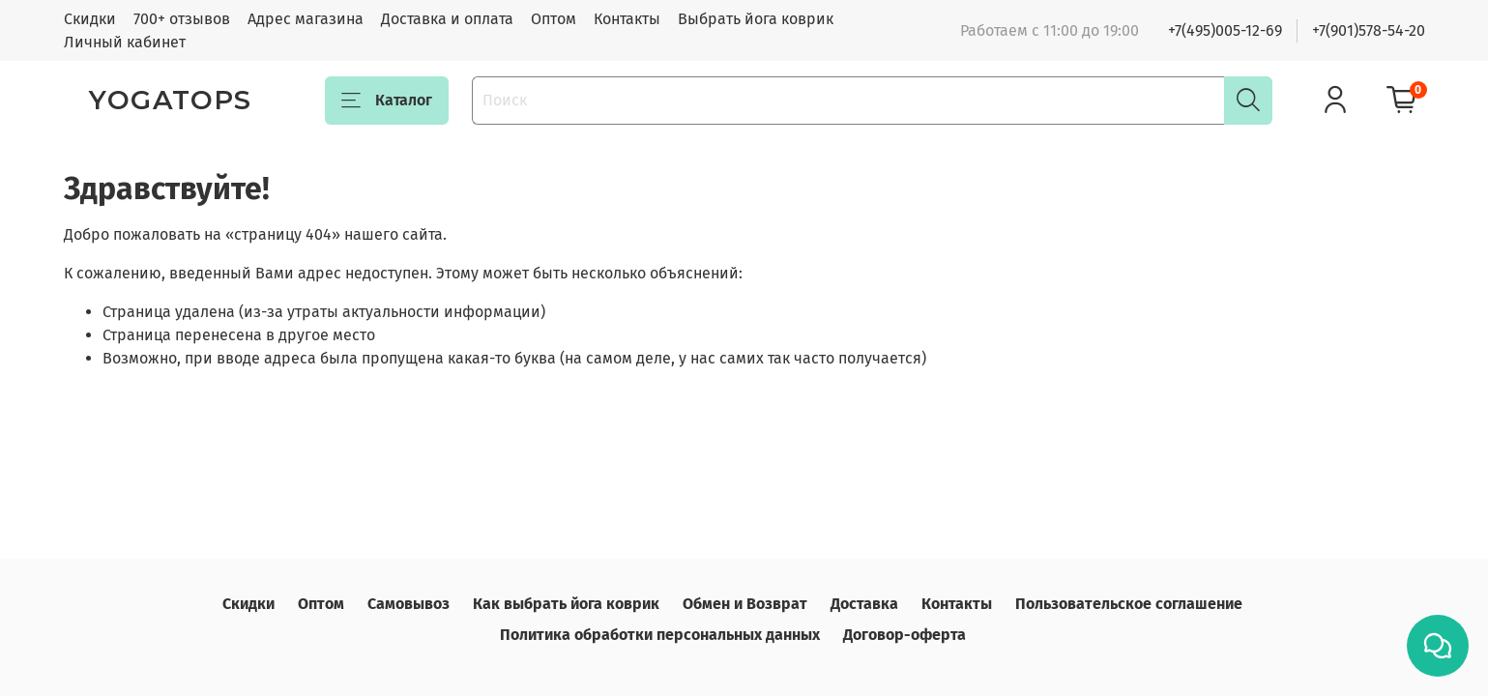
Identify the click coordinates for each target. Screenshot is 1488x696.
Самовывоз (408, 603)
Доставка (864, 603)
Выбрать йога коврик (755, 19)
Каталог (386, 100)
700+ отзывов (181, 19)
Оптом (553, 19)
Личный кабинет (125, 42)
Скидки (90, 19)
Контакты (627, 19)
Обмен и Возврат (745, 603)
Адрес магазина (306, 19)
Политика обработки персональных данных (660, 634)
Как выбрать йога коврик (566, 603)
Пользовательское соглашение (1128, 603)
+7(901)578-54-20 (1368, 30)
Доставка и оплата (447, 19)
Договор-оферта (904, 634)
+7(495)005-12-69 (1225, 30)
